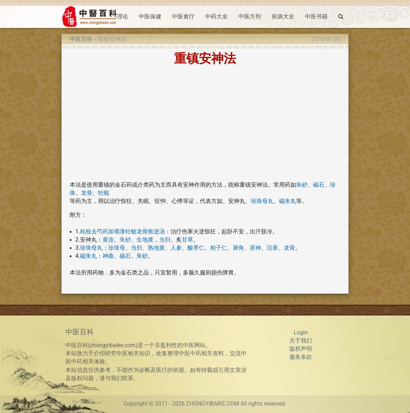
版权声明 (300, 349)
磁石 (318, 185)
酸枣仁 (195, 248)
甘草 (187, 240)
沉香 (272, 248)
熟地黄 (156, 248)
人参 (176, 248)
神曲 (108, 256)
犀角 (238, 248)
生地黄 (145, 240)
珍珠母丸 (262, 201)
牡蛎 (103, 193)
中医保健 (150, 16)
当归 (165, 240)
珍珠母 (116, 248)
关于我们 (300, 341)
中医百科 (81, 39)
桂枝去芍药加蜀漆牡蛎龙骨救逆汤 (122, 231)
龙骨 (86, 193)
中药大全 (216, 16)
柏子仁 (218, 248)
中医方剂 (249, 16)
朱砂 (301, 185)
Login (301, 332)
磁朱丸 (287, 201)
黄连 (108, 240)
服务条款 (300, 357)
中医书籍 (316, 16)
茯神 (255, 248)
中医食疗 (183, 16)
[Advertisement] (205, 125)
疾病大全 (283, 16)
